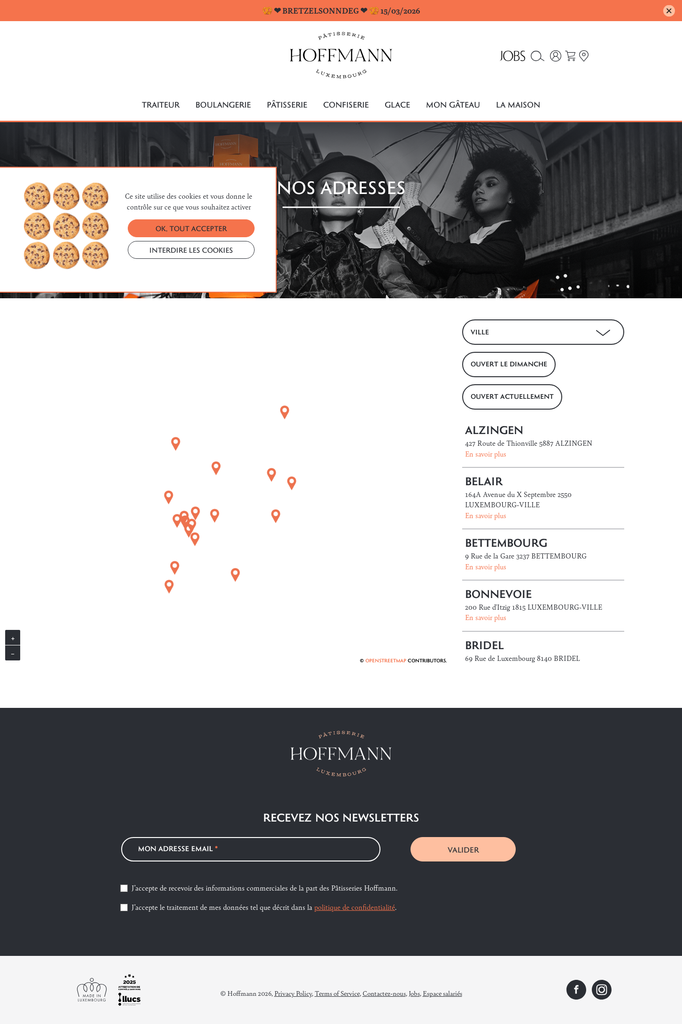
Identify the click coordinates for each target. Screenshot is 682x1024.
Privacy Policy (293, 993)
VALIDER (463, 849)
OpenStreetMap (385, 660)
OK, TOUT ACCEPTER (191, 228)
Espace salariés (442, 993)
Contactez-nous (384, 993)
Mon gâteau (453, 104)
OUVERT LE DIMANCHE (509, 363)
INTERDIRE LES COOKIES (191, 250)
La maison (518, 104)
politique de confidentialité (354, 907)
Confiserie (346, 104)
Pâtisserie (287, 104)
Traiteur (160, 104)
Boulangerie (223, 104)
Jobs (414, 993)
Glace (397, 104)
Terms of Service (337, 993)
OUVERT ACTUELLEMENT (512, 396)
